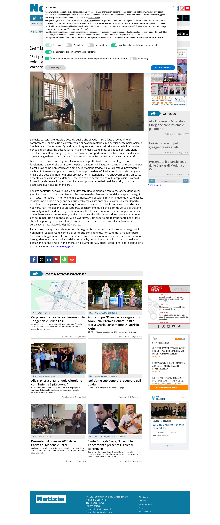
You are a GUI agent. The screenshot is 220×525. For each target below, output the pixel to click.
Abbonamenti (145, 504)
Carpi (47, 313)
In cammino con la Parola (104, 376)
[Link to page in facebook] (33, 259)
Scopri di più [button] (55, 68)
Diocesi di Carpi (121, 496)
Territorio (112, 313)
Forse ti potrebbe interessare (65, 273)
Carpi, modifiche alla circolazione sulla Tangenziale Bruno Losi (58, 319)
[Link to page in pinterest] (56, 259)
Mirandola (50, 376)
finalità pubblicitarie (79, 26)
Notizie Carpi (154, 184)
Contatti (142, 500)
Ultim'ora (169, 113)
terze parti (88, 20)
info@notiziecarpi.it (101, 509)
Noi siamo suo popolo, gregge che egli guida (114, 382)
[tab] (158, 288)
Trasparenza (145, 511)
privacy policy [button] (147, 12)
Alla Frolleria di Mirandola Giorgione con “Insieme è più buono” (56, 382)
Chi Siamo (143, 497)
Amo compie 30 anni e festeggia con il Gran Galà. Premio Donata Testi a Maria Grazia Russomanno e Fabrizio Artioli (114, 323)
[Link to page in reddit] (71, 259)
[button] (173, 6)
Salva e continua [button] (163, 68)
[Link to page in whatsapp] (64, 259)
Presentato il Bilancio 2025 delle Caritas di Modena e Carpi (53, 443)
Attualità (37, 23)
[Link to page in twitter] (41, 259)
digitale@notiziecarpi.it (103, 512)
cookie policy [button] (94, 18)
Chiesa (48, 436)
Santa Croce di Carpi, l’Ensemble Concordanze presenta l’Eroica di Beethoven (111, 445)
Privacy (142, 508)
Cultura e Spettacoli (117, 436)
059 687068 (95, 506)
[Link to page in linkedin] (49, 259)
